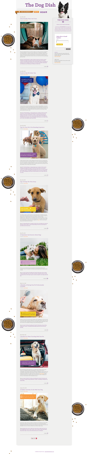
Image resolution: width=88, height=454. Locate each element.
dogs (31, 59)
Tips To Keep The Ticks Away (28, 181)
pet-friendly (28, 63)
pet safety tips (41, 59)
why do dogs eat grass (29, 274)
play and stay (41, 60)
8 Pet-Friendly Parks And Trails (28, 18)
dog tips (28, 62)
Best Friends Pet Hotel (31, 60)
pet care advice (36, 62)
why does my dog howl (36, 274)
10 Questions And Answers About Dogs (30, 235)
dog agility (23, 429)
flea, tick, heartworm (27, 225)
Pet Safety (37, 59)
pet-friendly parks (23, 63)
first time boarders (35, 171)
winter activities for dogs (38, 429)
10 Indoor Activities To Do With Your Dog (31, 389)
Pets (64, 60)
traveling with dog (27, 379)
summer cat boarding (42, 61)
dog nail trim (39, 326)
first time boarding (43, 170)
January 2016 (63, 54)
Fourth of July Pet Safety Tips (28, 73)
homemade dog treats (35, 430)
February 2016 (67, 54)
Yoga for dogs (24, 430)
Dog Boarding (30, 61)
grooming (23, 428)
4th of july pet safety (28, 118)
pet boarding (25, 60)
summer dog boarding (35, 61)
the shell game (41, 430)
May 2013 (67, 53)
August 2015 (59, 54)
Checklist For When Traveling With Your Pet (32, 336)
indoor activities (32, 429)
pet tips (26, 428)
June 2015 (56, 54)
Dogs (55, 60)
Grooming (38, 112)
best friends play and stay (35, 170)
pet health (59, 61)
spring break (22, 326)
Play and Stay (42, 373)
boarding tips (26, 171)
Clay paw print (29, 430)
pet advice (66, 60)
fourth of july (34, 118)
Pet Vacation (30, 378)
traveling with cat (44, 379)
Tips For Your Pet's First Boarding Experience (32, 127)
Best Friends (26, 20)
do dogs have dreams (40, 273)
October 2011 (64, 53)
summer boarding (27, 113)
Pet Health (60, 60)
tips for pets (31, 62)
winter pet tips (36, 428)
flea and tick (39, 224)
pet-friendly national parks (43, 62)
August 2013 (59, 55)
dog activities (45, 429)
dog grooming (33, 112)
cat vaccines (43, 169)
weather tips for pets (42, 428)
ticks (37, 223)
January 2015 (56, 53)
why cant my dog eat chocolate (32, 273)
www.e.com (49, 451)
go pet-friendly (32, 63)
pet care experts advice (42, 171)
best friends (36, 60)
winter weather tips (31, 428)
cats (29, 59)
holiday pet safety (22, 114)
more (38, 219)
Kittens (44, 60)
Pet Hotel (34, 59)
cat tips (23, 171)
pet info (69, 60)
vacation (21, 61)
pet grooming (34, 169)
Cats (58, 60)
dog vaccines (39, 169)
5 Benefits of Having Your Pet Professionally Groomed (32, 285)
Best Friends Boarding (25, 59)
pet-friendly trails (37, 63)
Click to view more (57, 56)
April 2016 (56, 55)
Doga (21, 430)
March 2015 (60, 53)
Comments (45, 66)
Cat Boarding (25, 61)
